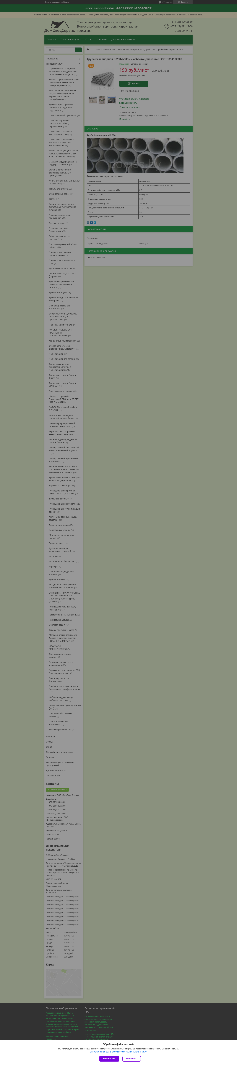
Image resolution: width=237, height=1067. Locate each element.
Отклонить (131, 1058)
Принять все (109, 1058)
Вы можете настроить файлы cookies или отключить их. (117, 1052)
